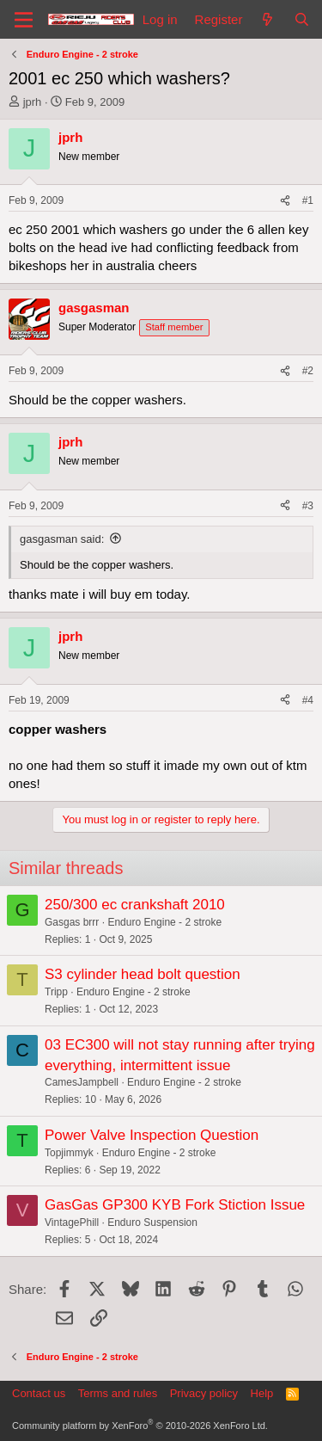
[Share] (285, 201)
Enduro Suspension (152, 1222)
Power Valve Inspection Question (151, 1135)
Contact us (38, 1393)
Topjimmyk (69, 1153)
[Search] (302, 19)
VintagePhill (72, 1222)
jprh (32, 101)
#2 (307, 371)
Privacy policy (204, 1393)
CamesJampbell (81, 1082)
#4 (307, 700)
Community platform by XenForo (140, 1425)
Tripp (56, 992)
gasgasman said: (62, 539)
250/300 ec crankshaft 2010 (135, 904)
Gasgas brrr (72, 922)
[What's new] (267, 19)
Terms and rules (117, 1393)
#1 (307, 200)
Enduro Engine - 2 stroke (164, 922)
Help (262, 1393)
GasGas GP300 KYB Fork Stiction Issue (175, 1205)
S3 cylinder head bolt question (142, 974)
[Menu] (23, 20)
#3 (307, 506)
